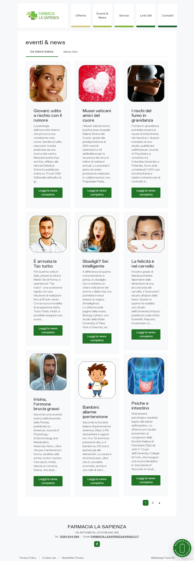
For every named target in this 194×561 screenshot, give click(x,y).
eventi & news (102, 15)
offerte (80, 15)
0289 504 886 (69, 536)
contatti (167, 15)
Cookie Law (49, 558)
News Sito (71, 52)
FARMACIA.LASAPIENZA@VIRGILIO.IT (115, 536)
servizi (124, 15)
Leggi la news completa (48, 192)
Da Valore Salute (41, 51)
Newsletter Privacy (73, 558)
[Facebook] (97, 544)
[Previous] (160, 503)
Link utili (146, 15)
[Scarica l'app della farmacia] (182, 548)
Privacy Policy (28, 558)
